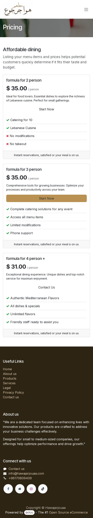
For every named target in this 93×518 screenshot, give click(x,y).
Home (7, 369)
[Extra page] (20, 488)
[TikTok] (42, 488)
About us (10, 374)
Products (9, 378)
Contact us (11, 397)
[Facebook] (8, 488)
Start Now (46, 109)
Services (9, 383)
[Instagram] (31, 488)
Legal (7, 388)
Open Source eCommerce (68, 512)
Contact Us (46, 287)
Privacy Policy (13, 392)
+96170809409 (20, 478)
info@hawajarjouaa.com (26, 473)
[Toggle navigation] (86, 9)
